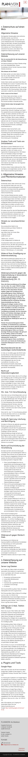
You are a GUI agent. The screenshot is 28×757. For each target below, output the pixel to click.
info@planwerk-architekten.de (9, 745)
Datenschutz (21, 750)
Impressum (22, 748)
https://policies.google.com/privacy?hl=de (12, 709)
